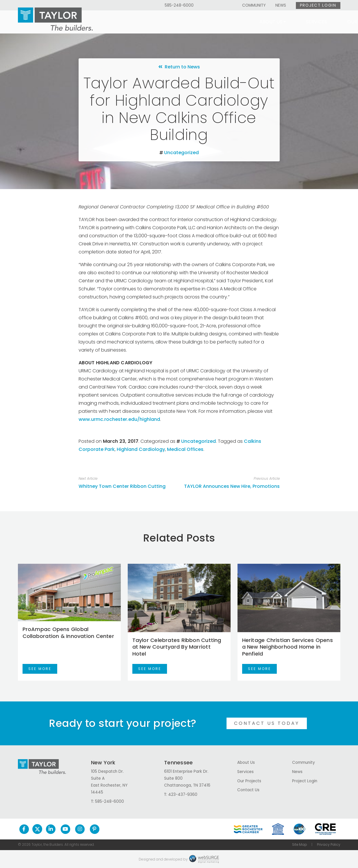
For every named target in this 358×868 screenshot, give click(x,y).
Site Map (299, 844)
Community (254, 5)
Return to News (179, 67)
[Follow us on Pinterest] (94, 829)
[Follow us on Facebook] (24, 829)
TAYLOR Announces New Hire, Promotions (232, 486)
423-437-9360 (182, 794)
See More (39, 668)
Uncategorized (181, 152)
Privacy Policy (328, 844)
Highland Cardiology (141, 449)
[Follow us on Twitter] (37, 829)
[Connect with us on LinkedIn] (50, 829)
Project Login (318, 5)
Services (195, 21)
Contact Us (312, 21)
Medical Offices (185, 449)
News (280, 5)
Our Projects (243, 21)
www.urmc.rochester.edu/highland (119, 419)
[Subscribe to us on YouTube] (65, 829)
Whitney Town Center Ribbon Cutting (122, 486)
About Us (149, 21)
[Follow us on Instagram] (80, 829)
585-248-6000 (179, 5)
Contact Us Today (266, 723)
